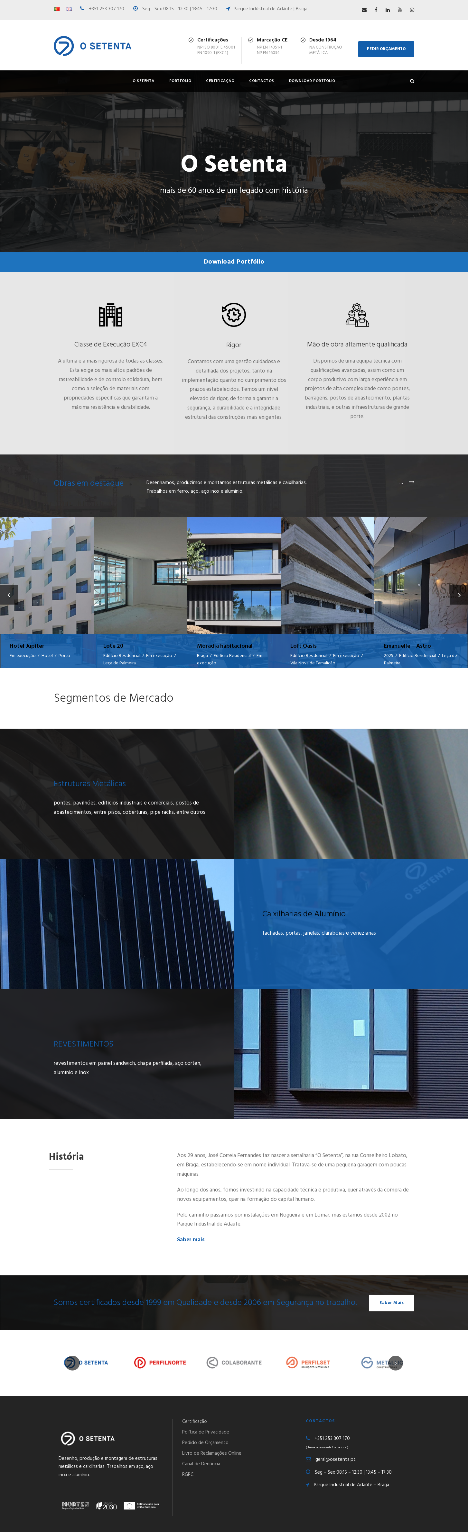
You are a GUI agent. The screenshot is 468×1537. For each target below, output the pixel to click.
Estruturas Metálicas (90, 788)
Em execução (23, 656)
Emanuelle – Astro (407, 646)
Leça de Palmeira (119, 663)
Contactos (261, 81)
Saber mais (191, 1244)
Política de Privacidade (205, 1437)
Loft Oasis (303, 646)
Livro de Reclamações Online (211, 1458)
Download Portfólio (312, 81)
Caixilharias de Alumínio (304, 918)
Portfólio (180, 81)
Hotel (47, 656)
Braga (202, 656)
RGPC (187, 1479)
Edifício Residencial (121, 656)
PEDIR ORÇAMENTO (386, 49)
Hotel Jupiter (27, 646)
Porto (64, 656)
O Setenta (143, 81)
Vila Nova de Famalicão (312, 663)
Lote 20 (113, 646)
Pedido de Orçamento (205, 1447)
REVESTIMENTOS (84, 1049)
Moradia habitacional (225, 646)
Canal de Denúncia (201, 1468)
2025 (388, 656)
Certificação (220, 81)
